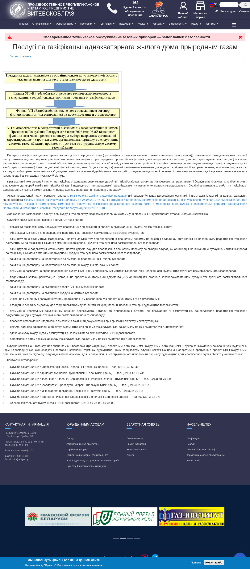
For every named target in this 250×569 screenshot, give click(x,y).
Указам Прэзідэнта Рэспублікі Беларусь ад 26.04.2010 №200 (65, 199)
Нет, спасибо (213, 562)
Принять (196, 562)
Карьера (157, 24)
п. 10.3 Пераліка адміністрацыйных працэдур (96, 195)
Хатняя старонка (20, 56)
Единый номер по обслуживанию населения (135, 11)
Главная (23, 23)
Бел (214, 6)
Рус (213, 3)
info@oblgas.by (20, 459)
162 (135, 3)
